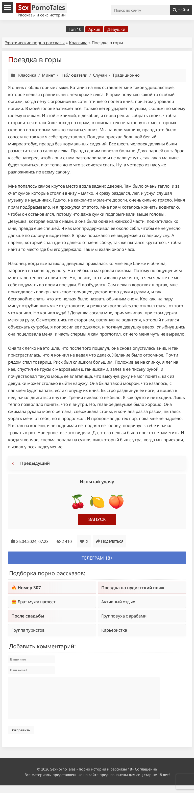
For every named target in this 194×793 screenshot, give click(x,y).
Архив (94, 29)
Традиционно (126, 75)
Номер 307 (29, 587)
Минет (48, 75)
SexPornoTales (63, 776)
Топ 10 (75, 29)
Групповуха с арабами (124, 616)
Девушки (116, 29)
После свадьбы (27, 616)
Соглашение (146, 776)
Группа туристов (28, 630)
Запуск (97, 519)
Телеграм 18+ (97, 558)
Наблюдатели (73, 75)
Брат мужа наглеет (37, 602)
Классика (78, 43)
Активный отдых (118, 602)
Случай (100, 75)
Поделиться (109, 541)
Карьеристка (114, 630)
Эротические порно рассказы (35, 43)
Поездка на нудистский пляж (132, 587)
